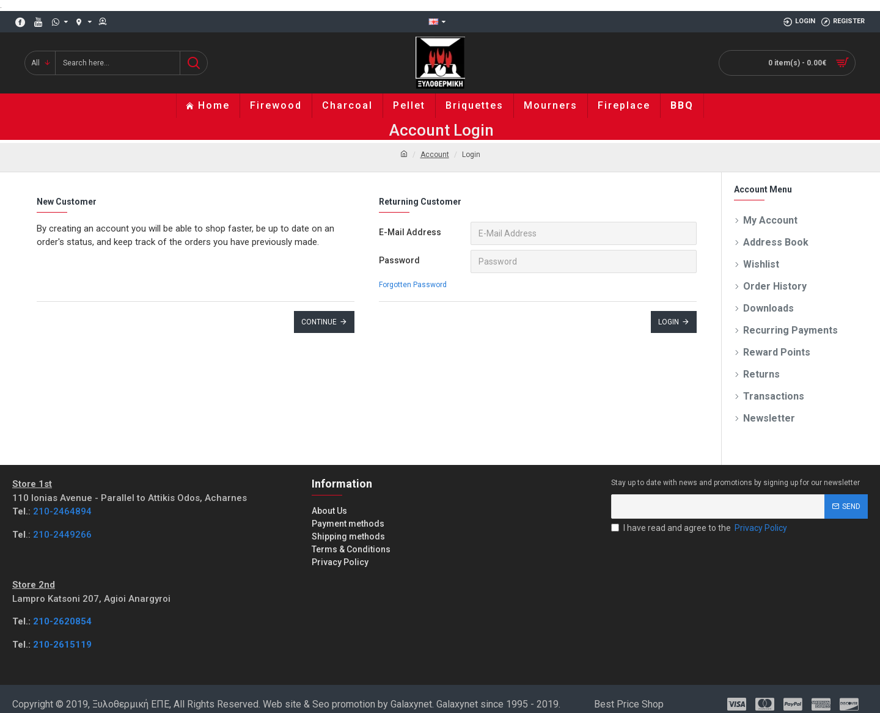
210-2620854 (62, 621)
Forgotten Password (413, 284)
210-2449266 (62, 534)
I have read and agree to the (700, 528)
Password (399, 260)
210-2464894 (62, 511)
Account (434, 154)
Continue (319, 322)
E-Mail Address (410, 232)
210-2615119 (62, 644)
